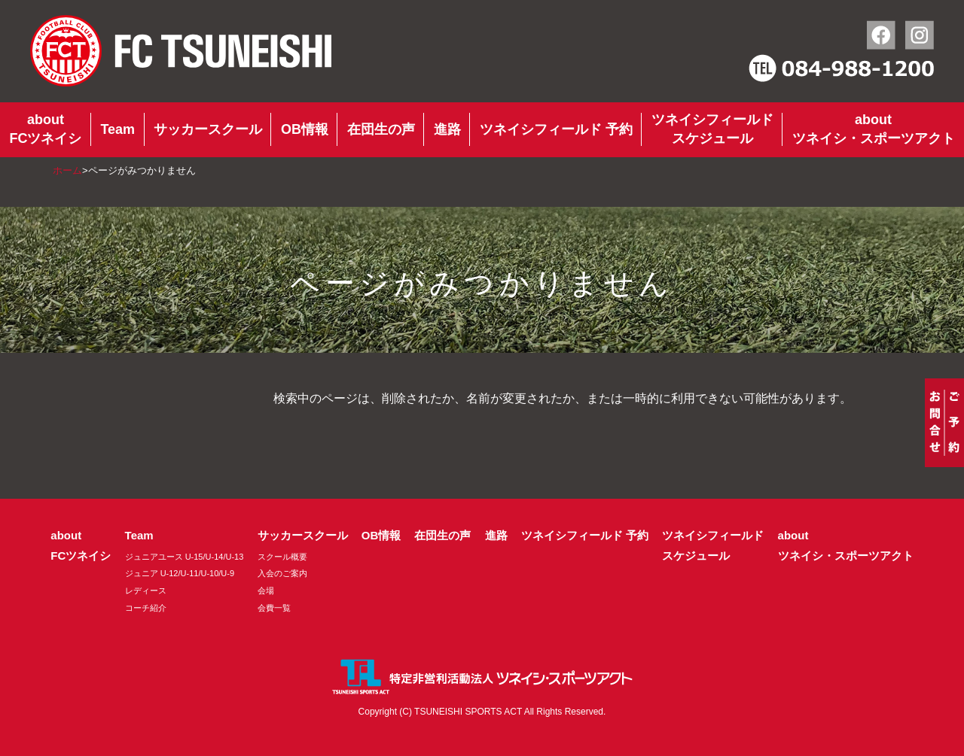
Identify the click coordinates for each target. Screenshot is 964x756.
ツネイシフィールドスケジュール (712, 129)
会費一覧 (274, 607)
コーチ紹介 (145, 607)
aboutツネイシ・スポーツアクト (873, 129)
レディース (145, 590)
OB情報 (304, 129)
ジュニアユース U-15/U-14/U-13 (184, 556)
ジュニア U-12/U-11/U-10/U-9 (179, 573)
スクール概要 (282, 556)
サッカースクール (208, 129)
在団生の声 (381, 129)
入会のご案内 (282, 573)
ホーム (67, 170)
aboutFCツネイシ (45, 129)
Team (117, 129)
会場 (266, 590)
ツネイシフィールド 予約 (556, 129)
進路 (447, 129)
